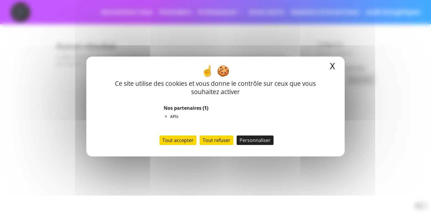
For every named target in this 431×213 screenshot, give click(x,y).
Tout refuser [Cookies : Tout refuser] (216, 140)
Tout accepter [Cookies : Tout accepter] (177, 140)
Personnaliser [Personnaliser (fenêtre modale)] (255, 140)
